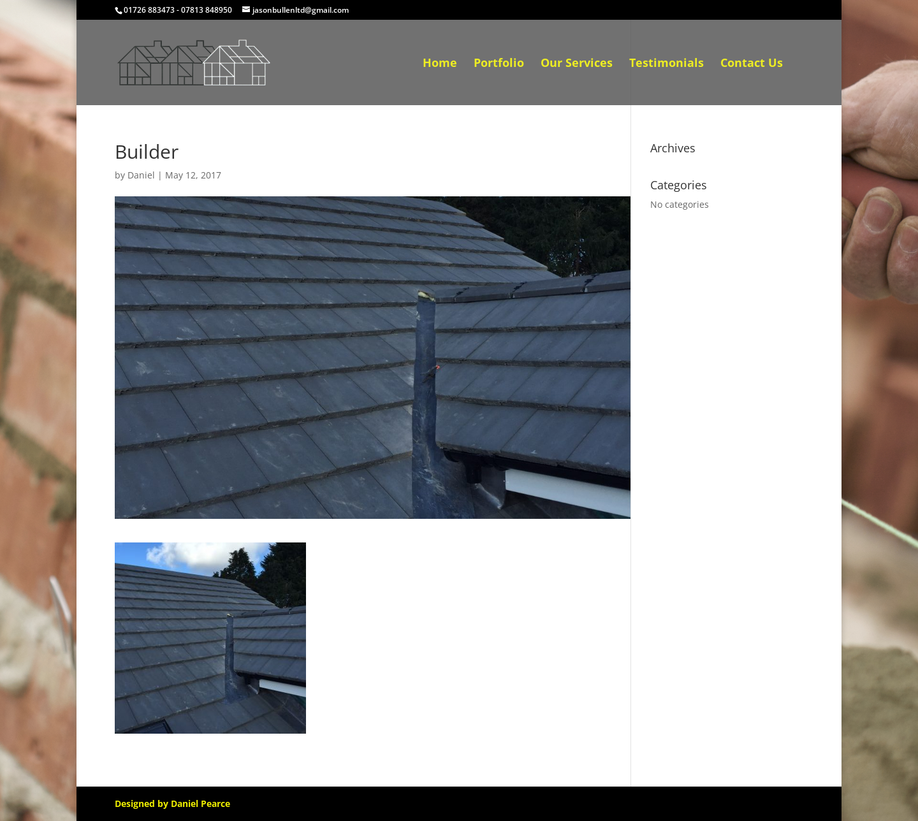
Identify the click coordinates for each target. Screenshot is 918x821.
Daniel (141, 175)
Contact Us (751, 64)
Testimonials (666, 64)
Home (440, 64)
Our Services (577, 64)
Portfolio (499, 64)
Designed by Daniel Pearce (172, 803)
